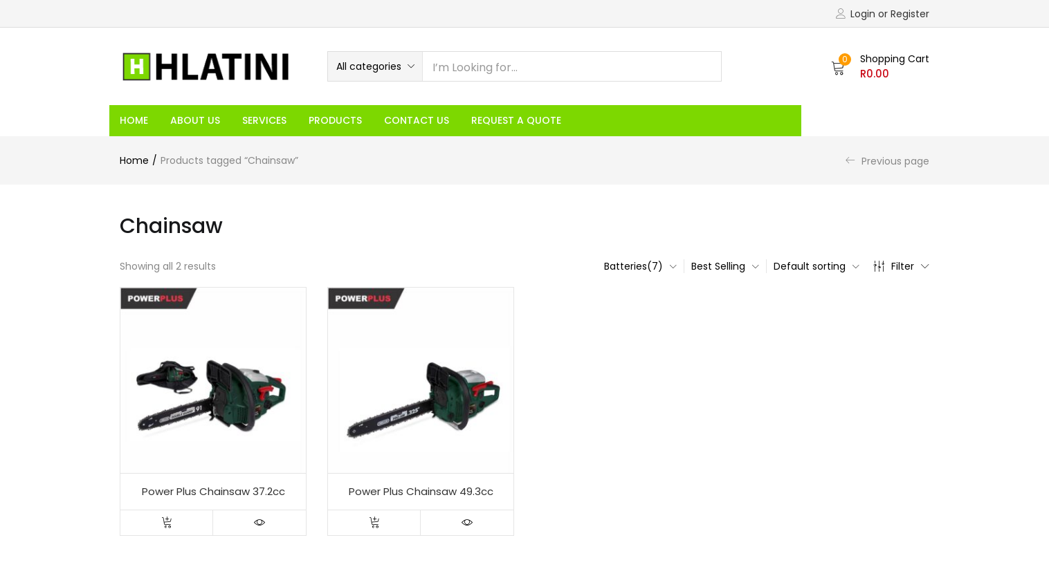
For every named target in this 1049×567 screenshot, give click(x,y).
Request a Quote (516, 120)
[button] (375, 66)
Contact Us (416, 120)
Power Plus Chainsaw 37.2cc (213, 491)
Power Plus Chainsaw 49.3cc (421, 491)
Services (264, 120)
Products (335, 120)
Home (134, 120)
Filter (901, 266)
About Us (195, 120)
